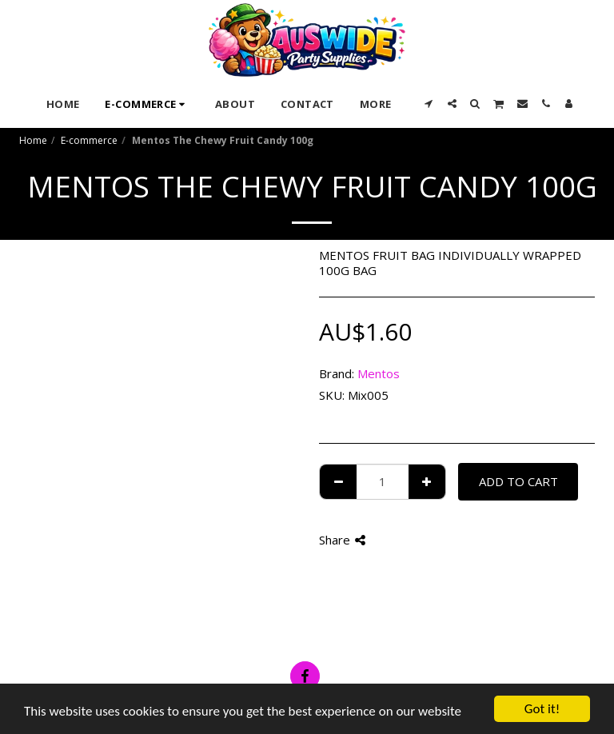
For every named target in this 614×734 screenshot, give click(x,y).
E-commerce (89, 140)
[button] (429, 103)
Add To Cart (518, 481)
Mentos (378, 373)
